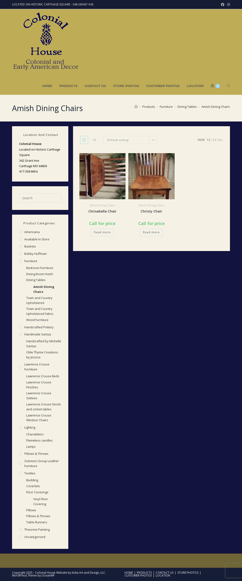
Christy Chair (151, 211)
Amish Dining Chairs (216, 106)
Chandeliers (35, 434)
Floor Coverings (37, 492)
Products (144, 573)
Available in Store (36, 239)
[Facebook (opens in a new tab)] (223, 4)
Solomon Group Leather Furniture (41, 463)
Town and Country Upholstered (39, 300)
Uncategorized (34, 537)
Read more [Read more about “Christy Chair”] (151, 232)
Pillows (31, 510)
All (220, 140)
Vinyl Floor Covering (40, 501)
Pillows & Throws (36, 453)
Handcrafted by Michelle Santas (43, 343)
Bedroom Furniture (39, 268)
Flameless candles (39, 440)
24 (214, 140)
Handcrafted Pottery (39, 327)
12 (208, 140)
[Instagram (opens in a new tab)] (228, 4)
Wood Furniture (37, 320)
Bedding (32, 480)
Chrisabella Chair (102, 211)
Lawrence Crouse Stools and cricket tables (43, 406)
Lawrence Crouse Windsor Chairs (38, 417)
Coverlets (33, 486)
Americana (32, 232)
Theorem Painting (37, 529)
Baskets (30, 246)
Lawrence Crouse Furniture (36, 366)
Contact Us (164, 573)
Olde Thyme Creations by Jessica (42, 354)
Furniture (30, 261)
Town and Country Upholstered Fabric (39, 311)
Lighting (29, 427)
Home (129, 573)
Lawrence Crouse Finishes (38, 384)
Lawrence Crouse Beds (42, 376)
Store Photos (187, 573)
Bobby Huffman (35, 253)
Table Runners (36, 522)
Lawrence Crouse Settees (38, 395)
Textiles (29, 473)
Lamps (31, 446)
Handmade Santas (37, 334)
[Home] (136, 106)
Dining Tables (36, 280)
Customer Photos (138, 575)
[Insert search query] (40, 198)
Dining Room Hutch (39, 274)
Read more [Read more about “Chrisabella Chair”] (102, 232)
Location (163, 575)
